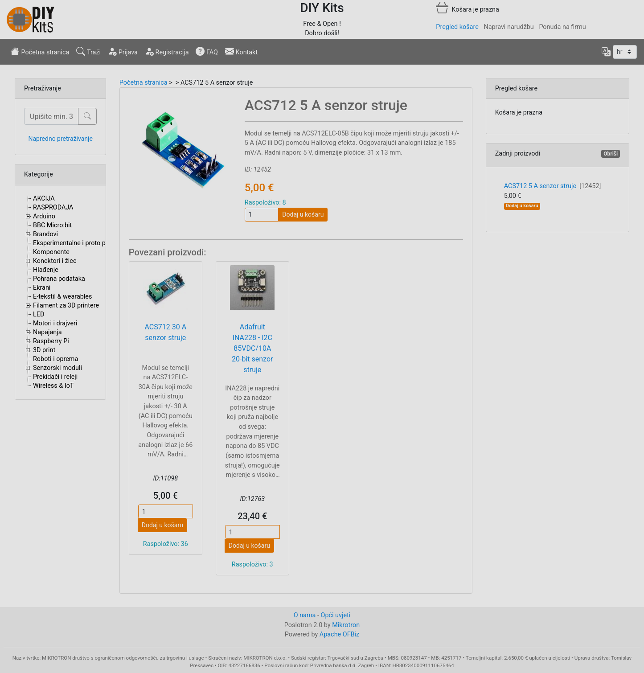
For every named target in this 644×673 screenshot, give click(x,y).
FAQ (207, 51)
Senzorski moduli (57, 368)
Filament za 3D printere (66, 305)
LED (38, 314)
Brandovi (45, 234)
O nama (305, 615)
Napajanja (47, 332)
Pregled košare (457, 27)
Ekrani (41, 287)
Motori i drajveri (55, 323)
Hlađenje (45, 270)
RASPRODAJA (53, 207)
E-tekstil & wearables (62, 296)
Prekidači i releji (55, 377)
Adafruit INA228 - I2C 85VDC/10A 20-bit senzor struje (252, 348)
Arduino (44, 216)
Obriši (610, 154)
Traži (88, 51)
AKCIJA (44, 198)
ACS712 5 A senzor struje (552, 186)
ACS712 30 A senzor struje (166, 332)
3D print (44, 350)
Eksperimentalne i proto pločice (78, 243)
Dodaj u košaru (303, 214)
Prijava (123, 51)
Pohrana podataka (59, 279)
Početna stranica (40, 51)
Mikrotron (346, 625)
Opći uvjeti (336, 615)
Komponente (51, 252)
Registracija (167, 51)
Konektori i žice (55, 261)
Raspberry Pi (51, 341)
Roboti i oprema (55, 359)
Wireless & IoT (53, 386)
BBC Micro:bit (52, 225)
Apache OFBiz (339, 634)
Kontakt (241, 51)
